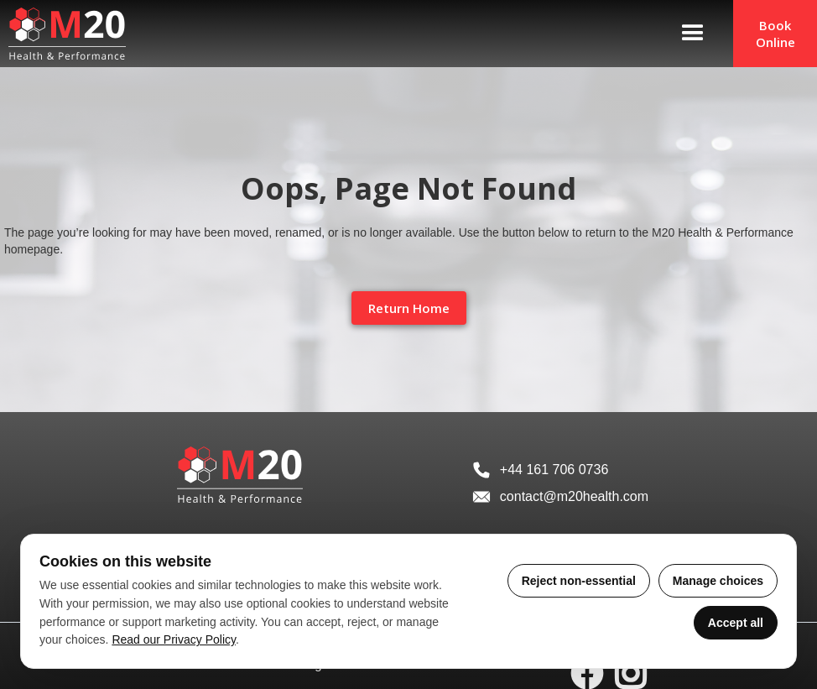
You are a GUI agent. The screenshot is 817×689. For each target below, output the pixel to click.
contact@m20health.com (574, 496)
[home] (63, 34)
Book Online (775, 33)
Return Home (409, 308)
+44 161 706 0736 (554, 469)
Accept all (735, 622)
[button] (693, 33)
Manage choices (718, 580)
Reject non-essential (579, 580)
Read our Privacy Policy (174, 639)
